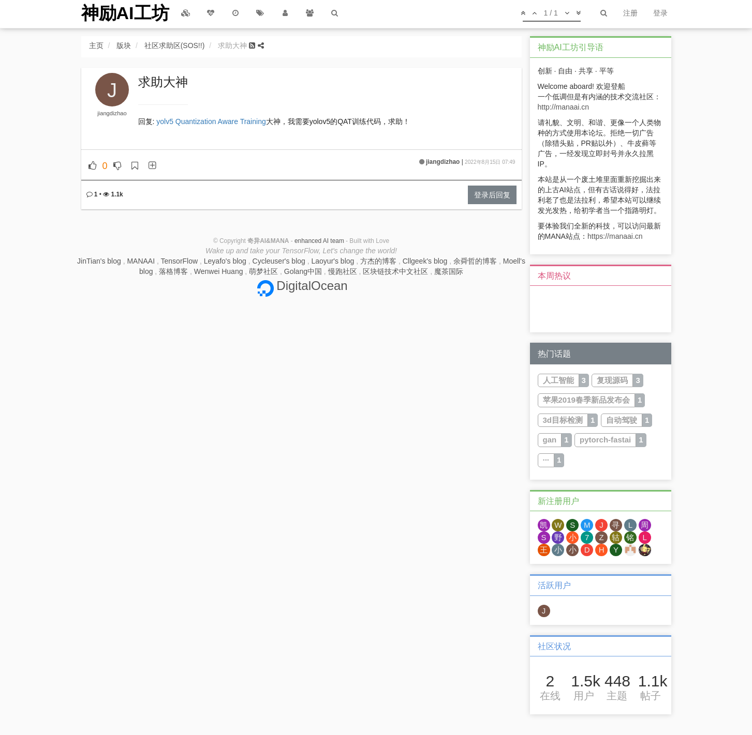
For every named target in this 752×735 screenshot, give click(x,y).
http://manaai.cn (563, 107)
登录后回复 (492, 195)
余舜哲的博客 (475, 261)
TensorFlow (179, 261)
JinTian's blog (99, 261)
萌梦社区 (263, 271)
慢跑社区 (342, 271)
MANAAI (141, 261)
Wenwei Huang (218, 271)
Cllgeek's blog (425, 261)
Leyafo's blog (225, 261)
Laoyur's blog (333, 261)
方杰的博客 (378, 261)
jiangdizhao (112, 113)
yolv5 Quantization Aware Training (211, 121)
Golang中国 (303, 271)
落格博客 (173, 271)
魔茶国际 (448, 271)
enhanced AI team (319, 240)
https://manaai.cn (615, 236)
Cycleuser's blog (279, 261)
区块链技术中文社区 (395, 271)
